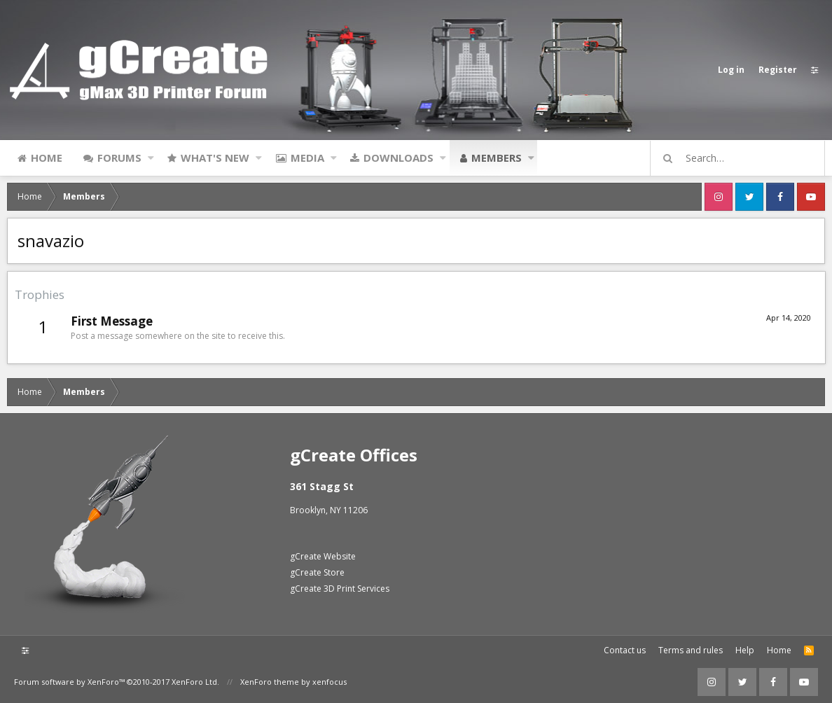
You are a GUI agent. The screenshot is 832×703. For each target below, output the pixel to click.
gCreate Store (317, 572)
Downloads (398, 158)
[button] (151, 157)
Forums (119, 158)
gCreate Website (323, 556)
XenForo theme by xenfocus (293, 681)
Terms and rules (690, 650)
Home (46, 158)
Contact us (625, 650)
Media (307, 158)
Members (496, 158)
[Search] (744, 158)
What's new (215, 158)
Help (744, 650)
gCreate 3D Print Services (339, 588)
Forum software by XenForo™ (116, 681)
